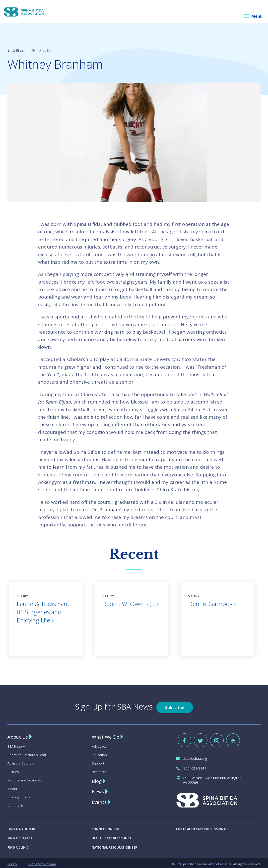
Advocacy (99, 744)
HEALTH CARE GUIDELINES (111, 836)
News (98, 789)
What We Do (106, 734)
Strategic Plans (19, 795)
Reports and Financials (25, 778)
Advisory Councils (21, 761)
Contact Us (16, 803)
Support (98, 761)
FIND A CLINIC (18, 845)
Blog (97, 779)
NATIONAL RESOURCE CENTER (114, 845)
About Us (18, 734)
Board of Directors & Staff (28, 752)
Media (12, 786)
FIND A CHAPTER (19, 836)
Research (99, 769)
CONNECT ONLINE (106, 827)
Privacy (12, 862)
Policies (13, 769)
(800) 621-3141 (191, 766)
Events (100, 800)
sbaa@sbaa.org (191, 756)
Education (100, 752)
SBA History (17, 744)
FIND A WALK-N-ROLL (23, 827)
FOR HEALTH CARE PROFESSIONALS (202, 827)
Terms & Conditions (42, 862)
